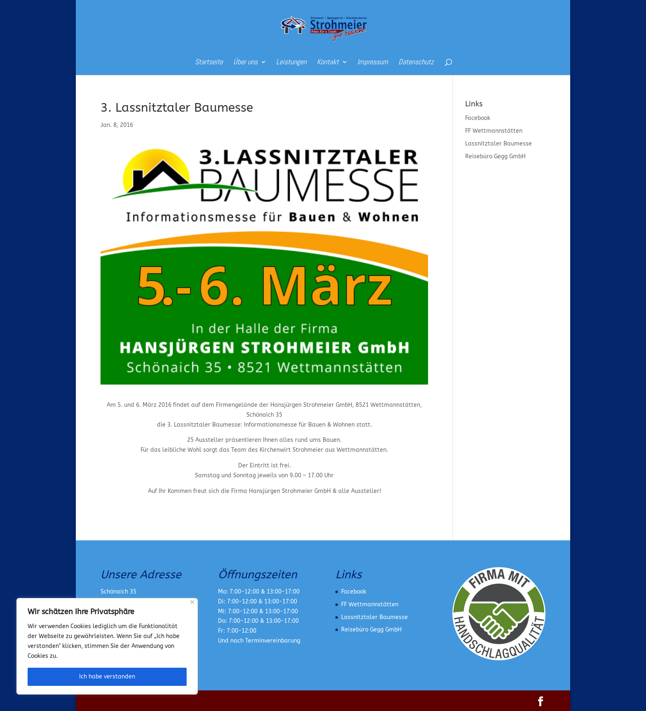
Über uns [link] (245, 62)
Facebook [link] (477, 118)
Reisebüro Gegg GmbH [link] (495, 156)
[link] (324, 28)
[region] (107, 646)
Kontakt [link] (328, 62)
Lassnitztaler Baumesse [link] (498, 143)
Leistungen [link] (291, 62)
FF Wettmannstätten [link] (493, 130)
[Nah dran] (192, 602)
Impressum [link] (372, 62)
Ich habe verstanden (107, 676)
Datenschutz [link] (415, 62)
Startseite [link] (209, 62)
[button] (540, 702)
